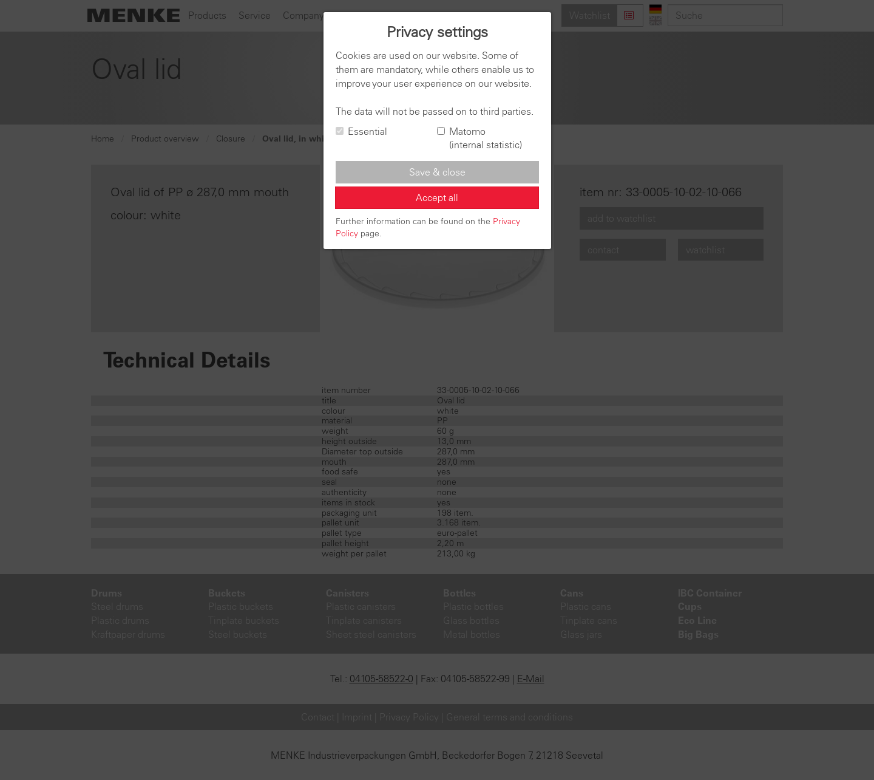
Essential (361, 131)
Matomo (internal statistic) (479, 138)
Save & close (437, 172)
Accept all (437, 197)
